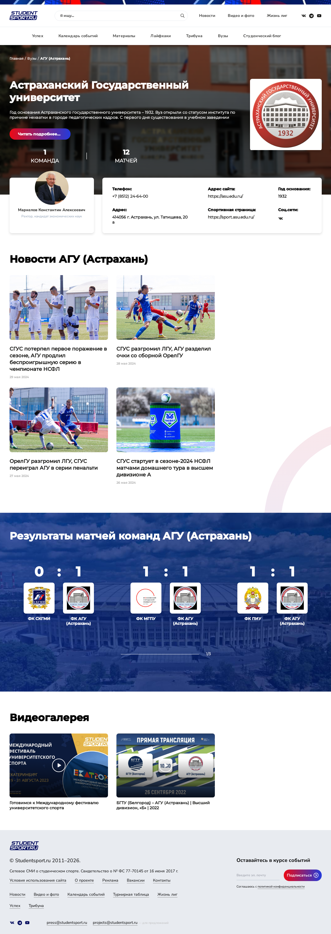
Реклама (110, 880)
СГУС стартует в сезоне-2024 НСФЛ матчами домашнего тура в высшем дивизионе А (164, 468)
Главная (17, 58)
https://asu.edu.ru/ (225, 196)
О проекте (84, 880)
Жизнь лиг (277, 15)
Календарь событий (78, 36)
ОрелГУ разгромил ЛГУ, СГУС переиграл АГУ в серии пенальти (54, 464)
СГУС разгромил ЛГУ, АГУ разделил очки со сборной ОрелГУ (163, 352)
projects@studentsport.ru (115, 922)
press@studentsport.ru (67, 922)
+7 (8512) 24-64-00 (130, 196)
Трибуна (194, 36)
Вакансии (136, 880)
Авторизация (309, 36)
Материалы (124, 36)
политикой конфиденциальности (281, 886)
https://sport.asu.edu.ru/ (231, 217)
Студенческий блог (262, 36)
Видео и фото (241, 15)
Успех (37, 36)
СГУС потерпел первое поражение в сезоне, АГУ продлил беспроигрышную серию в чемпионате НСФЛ (58, 359)
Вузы (223, 36)
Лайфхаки (160, 36)
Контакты (161, 880)
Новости (207, 15)
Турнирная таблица (131, 894)
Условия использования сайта (38, 880)
